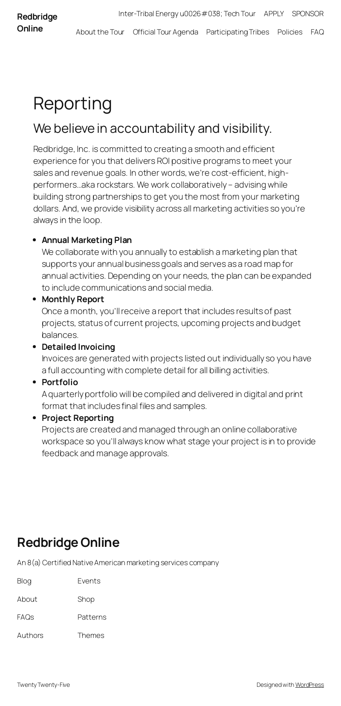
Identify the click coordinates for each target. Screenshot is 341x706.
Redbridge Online (37, 22)
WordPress (309, 684)
